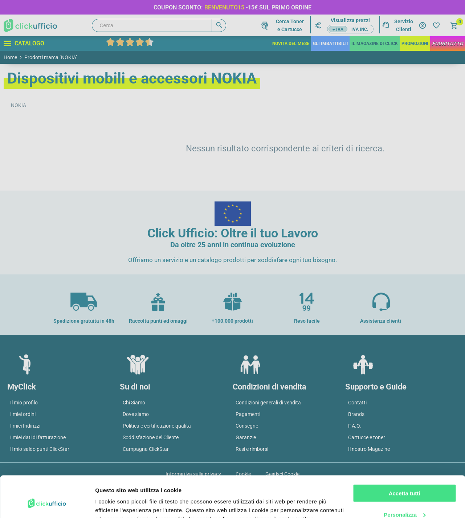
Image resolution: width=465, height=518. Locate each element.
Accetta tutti (404, 458)
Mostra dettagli (114, 504)
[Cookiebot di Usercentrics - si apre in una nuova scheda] (47, 503)
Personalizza (404, 479)
